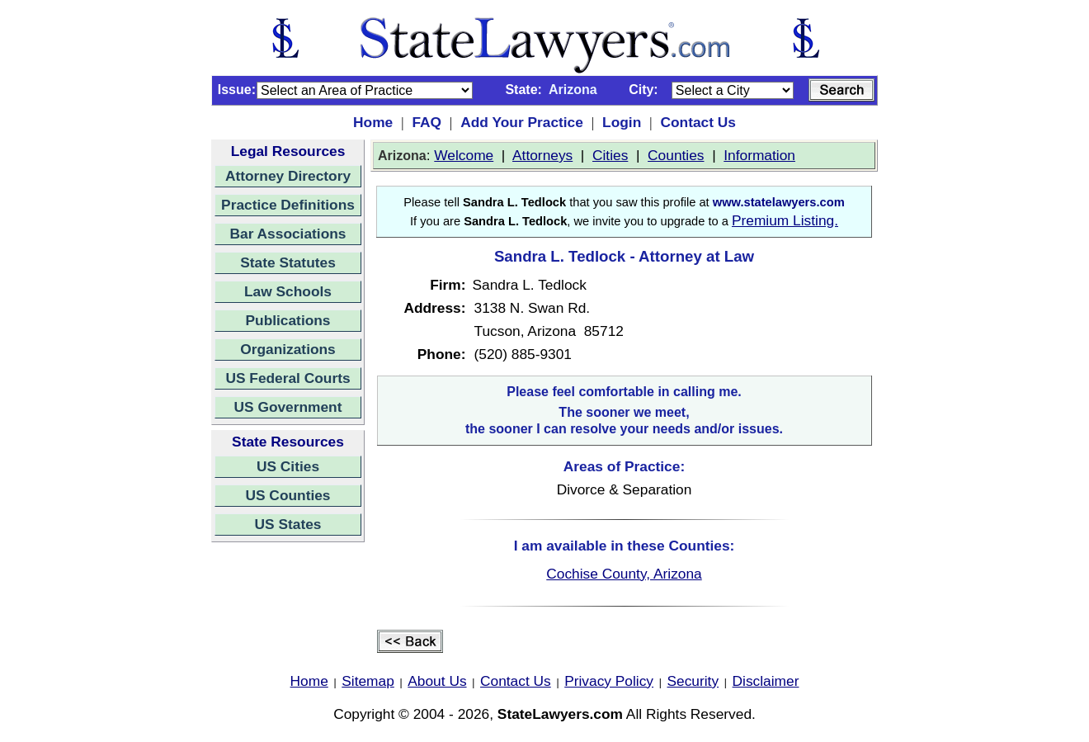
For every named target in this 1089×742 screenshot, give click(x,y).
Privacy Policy (608, 681)
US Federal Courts (287, 378)
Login (621, 122)
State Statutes (288, 262)
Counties (676, 155)
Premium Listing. (785, 220)
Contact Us (697, 122)
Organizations (288, 349)
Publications (287, 320)
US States (288, 524)
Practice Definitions (288, 204)
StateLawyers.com (560, 714)
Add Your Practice (521, 122)
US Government (288, 407)
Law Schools (288, 291)
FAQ (426, 122)
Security (693, 681)
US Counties (287, 495)
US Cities (288, 466)
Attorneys (542, 155)
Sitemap (368, 681)
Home (373, 122)
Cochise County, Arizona (623, 573)
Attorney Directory (288, 176)
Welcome (463, 155)
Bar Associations (288, 233)
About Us (437, 681)
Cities (610, 155)
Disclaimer (766, 681)
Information (759, 155)
